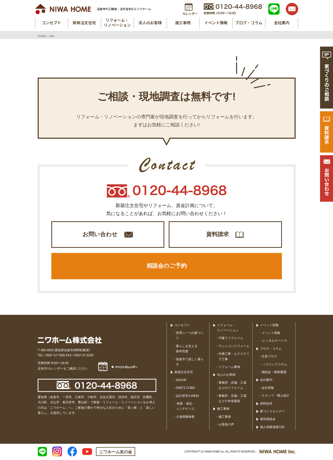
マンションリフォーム (233, 346)
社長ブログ (269, 357)
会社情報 (268, 388)
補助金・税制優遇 (274, 373)
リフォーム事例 (229, 367)
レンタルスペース (274, 341)
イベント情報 (269, 325)
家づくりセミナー (272, 412)
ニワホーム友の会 (115, 452)
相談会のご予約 (167, 266)
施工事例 (223, 409)
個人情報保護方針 (272, 427)
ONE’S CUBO (185, 388)
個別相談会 (267, 420)
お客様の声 (226, 425)
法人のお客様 (226, 375)
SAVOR (181, 380)
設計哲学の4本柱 (187, 396)
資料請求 (217, 234)
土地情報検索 (185, 417)
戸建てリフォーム (230, 339)
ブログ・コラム (271, 349)
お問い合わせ (100, 234)
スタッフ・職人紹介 (275, 396)
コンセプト (182, 325)
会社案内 (266, 380)
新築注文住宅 (183, 373)
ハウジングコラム (274, 365)
